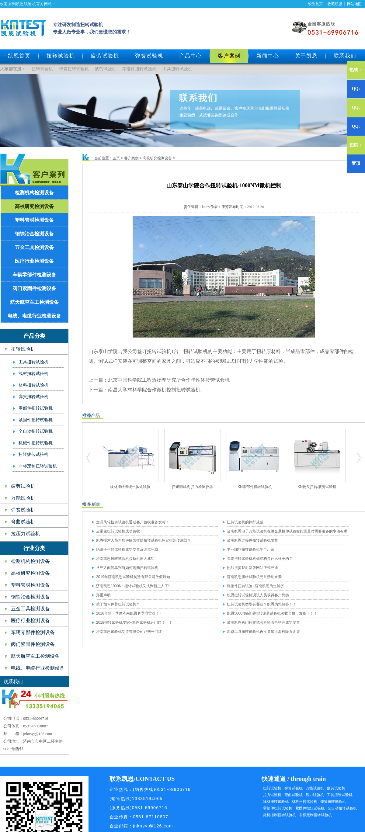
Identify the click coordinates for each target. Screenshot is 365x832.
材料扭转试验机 (33, 385)
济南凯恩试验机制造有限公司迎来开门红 (129, 631)
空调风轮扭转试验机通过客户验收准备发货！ (132, 522)
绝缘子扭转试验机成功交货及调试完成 (127, 549)
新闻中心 (267, 56)
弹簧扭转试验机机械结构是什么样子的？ (260, 558)
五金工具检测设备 (34, 247)
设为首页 (315, 4)
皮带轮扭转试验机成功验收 (118, 531)
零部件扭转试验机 (139, 69)
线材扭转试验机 (33, 373)
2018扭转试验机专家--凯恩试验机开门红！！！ (134, 622)
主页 (116, 158)
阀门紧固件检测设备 (34, 288)
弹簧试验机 (149, 56)
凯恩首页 (19, 56)
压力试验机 (315, 795)
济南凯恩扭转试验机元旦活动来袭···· (256, 577)
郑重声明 (103, 595)
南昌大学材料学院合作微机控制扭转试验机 (154, 389)
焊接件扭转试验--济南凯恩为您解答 (255, 586)
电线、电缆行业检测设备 (34, 315)
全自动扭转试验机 (36, 431)
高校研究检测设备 (34, 206)
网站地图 (354, 4)
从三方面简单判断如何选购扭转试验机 (127, 568)
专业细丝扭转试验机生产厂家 (250, 549)
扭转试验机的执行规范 (245, 522)
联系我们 (345, 56)
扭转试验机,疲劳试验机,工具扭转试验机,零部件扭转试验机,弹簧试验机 (88, 458)
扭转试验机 (61, 56)
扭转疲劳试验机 (33, 454)
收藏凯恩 (335, 4)
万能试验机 (23, 498)
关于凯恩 (306, 56)
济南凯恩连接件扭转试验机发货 (252, 540)
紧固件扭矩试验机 (310, 808)
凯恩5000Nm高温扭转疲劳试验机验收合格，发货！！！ (272, 613)
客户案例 (131, 158)
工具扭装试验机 (340, 795)
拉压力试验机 (25, 533)
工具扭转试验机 (177, 69)
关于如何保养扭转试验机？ (118, 604)
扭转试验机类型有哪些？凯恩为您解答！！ (261, 604)
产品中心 (190, 56)
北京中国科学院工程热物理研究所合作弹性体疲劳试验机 (169, 380)
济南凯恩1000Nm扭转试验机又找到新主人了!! (133, 586)
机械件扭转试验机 (36, 443)
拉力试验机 (272, 795)
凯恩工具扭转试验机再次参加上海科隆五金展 (263, 631)
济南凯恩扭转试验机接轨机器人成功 (125, 558)
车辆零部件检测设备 (34, 274)
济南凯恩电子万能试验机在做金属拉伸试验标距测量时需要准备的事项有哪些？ (287, 532)
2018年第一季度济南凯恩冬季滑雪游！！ (129, 613)
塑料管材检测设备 (34, 220)
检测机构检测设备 (34, 192)
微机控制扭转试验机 (279, 815)
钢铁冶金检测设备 (34, 233)
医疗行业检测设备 (34, 261)
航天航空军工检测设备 (34, 302)
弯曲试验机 (23, 521)
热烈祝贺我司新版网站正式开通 (252, 568)
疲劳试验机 (105, 56)
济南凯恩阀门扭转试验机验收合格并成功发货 (263, 622)
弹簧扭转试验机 (74, 69)
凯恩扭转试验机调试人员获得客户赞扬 (258, 595)
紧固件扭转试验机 (36, 420)
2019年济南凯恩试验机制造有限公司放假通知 (133, 577)
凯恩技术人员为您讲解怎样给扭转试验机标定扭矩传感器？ (143, 540)
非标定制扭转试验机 (38, 466)
